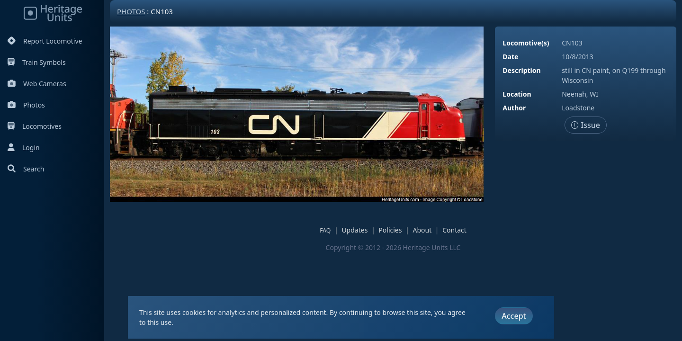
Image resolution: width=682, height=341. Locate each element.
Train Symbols (37, 62)
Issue (585, 125)
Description (521, 70)
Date (510, 56)
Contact (454, 229)
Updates (354, 229)
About (422, 229)
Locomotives (35, 126)
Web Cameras (37, 83)
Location (517, 94)
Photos (26, 104)
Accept (514, 316)
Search (26, 168)
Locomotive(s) (526, 42)
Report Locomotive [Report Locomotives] (45, 40)
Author (514, 107)
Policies (390, 229)
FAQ (325, 230)
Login (24, 147)
